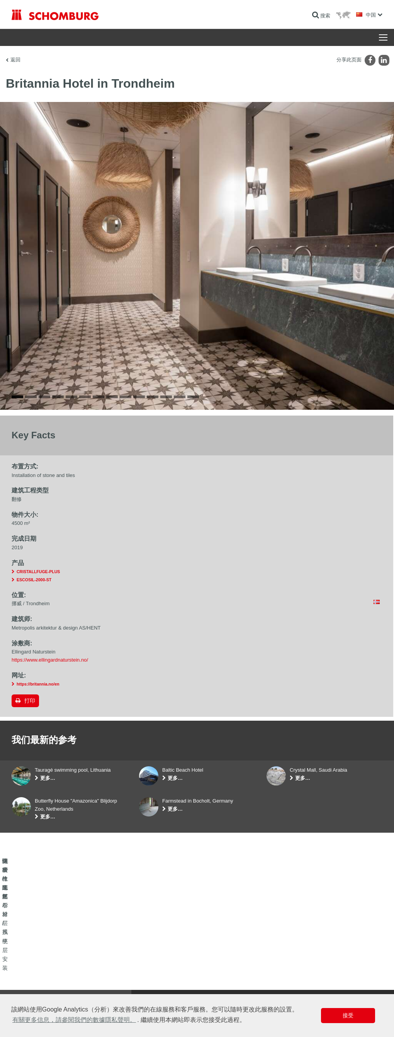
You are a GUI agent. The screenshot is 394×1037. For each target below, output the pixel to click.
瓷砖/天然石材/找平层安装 (38, 970)
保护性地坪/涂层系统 (33, 981)
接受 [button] (348, 1015)
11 (152, 396)
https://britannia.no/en (38, 684)
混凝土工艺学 (25, 993)
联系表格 (148, 981)
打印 (29, 701)
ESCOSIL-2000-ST (34, 579)
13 (179, 396)
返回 (15, 60)
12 (166, 396)
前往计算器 (150, 958)
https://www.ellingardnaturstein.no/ (50, 660)
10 (139, 396)
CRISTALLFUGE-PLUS (38, 571)
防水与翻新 (23, 958)
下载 (143, 970)
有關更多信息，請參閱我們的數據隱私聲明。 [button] (74, 1020)
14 (193, 396)
